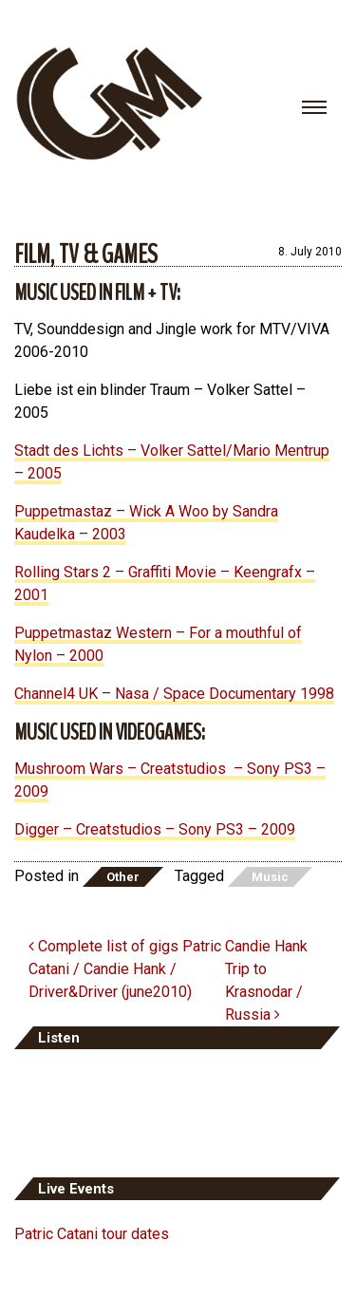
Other (123, 877)
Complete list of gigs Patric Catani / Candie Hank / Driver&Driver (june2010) (124, 969)
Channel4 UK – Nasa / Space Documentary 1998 (174, 694)
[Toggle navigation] (314, 107)
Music (270, 877)
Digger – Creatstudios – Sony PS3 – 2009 (154, 829)
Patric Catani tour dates (91, 1234)
